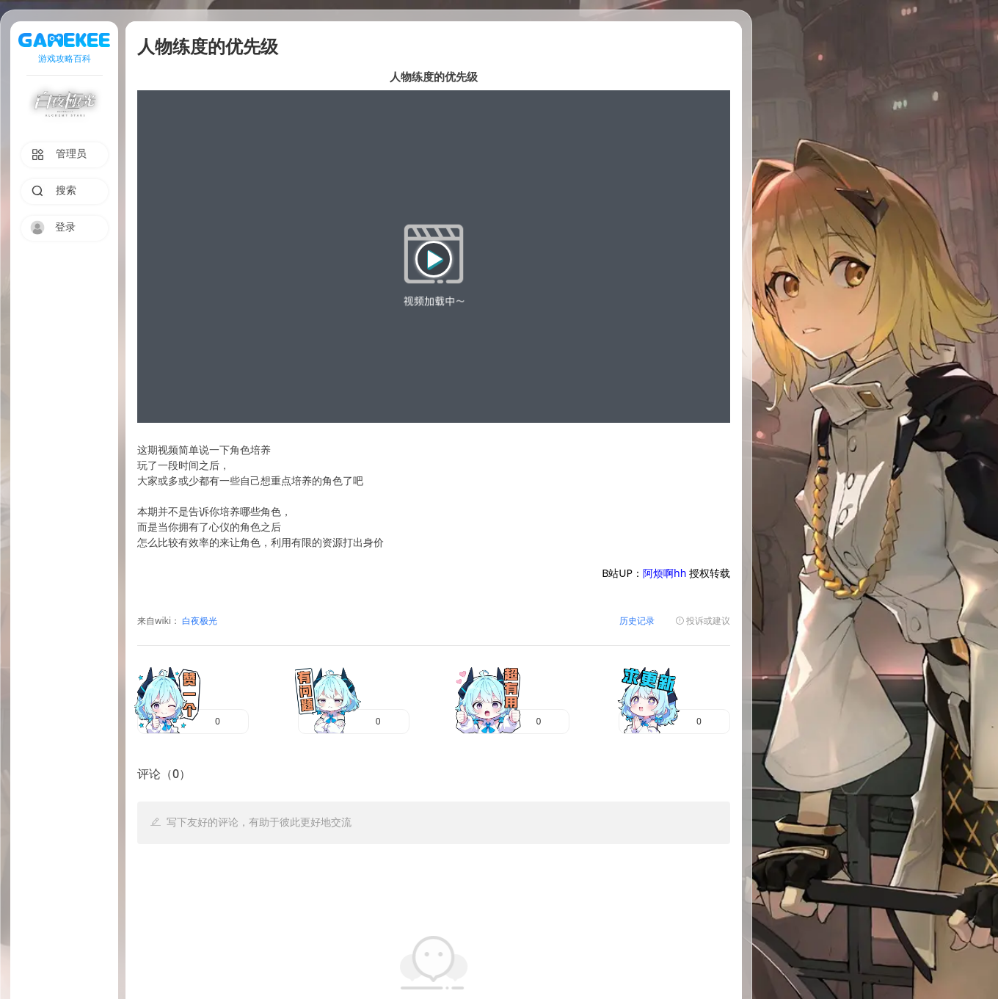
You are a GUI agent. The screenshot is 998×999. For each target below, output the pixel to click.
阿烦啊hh (664, 574)
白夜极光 (198, 621)
